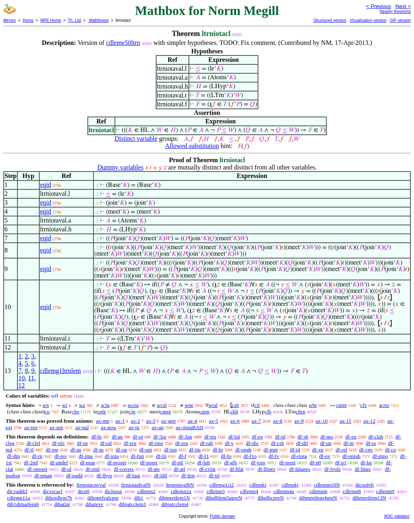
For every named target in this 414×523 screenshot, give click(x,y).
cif (257, 405)
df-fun (137, 456)
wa (82, 405)
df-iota (112, 456)
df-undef (59, 462)
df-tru (210, 437)
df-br (218, 450)
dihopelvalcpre (102, 498)
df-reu (181, 443)
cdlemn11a (18, 498)
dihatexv (94, 504)
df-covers (124, 469)
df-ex (257, 437)
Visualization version (368, 20)
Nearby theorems (395, 11)
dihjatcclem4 (174, 504)
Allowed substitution (192, 145)
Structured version (329, 20)
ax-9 (299, 421)
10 (21, 378)
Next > (403, 6)
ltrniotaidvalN (136, 485)
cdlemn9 (385, 491)
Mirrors (9, 20)
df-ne (82, 443)
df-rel (341, 450)
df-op (121, 450)
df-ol (66, 469)
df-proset (116, 462)
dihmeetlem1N (174, 498)
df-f (182, 456)
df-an (117, 437)
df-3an (185, 437)
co (46, 412)
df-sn (75, 450)
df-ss (371, 443)
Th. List (74, 20)
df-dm (13, 456)
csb (235, 405)
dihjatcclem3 (132, 504)
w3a (105, 405)
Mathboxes (98, 20)
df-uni (145, 450)
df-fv (273, 456)
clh (268, 412)
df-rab (206, 443)
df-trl (214, 475)
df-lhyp (104, 475)
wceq (133, 405)
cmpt (341, 405)
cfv (363, 405)
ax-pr (134, 427)
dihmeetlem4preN (318, 498)
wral (213, 405)
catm (204, 412)
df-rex (130, 443)
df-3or (160, 437)
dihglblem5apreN (223, 498)
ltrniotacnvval (91, 485)
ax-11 (345, 421)
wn (45, 405)
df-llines (266, 469)
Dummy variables (120, 167)
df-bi (96, 437)
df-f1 (204, 456)
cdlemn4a (284, 491)
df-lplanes (299, 469)
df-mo (326, 437)
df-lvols (332, 469)
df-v (229, 443)
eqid (45, 184)
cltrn (301, 412)
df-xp (317, 450)
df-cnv (366, 450)
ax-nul (82, 427)
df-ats (154, 469)
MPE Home (50, 20)
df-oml (92, 469)
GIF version (400, 20)
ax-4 (192, 421)
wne (189, 405)
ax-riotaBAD (189, 427)
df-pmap (43, 475)
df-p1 (340, 462)
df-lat (366, 462)
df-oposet (37, 469)
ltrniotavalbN (180, 485)
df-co (390, 450)
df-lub (203, 462)
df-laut (133, 475)
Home (28, 20)
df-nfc (58, 443)
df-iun (170, 450)
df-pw (52, 450)
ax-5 (213, 421)
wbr (313, 405)
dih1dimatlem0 (23, 504)
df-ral (106, 443)
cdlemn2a (181, 491)
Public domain (222, 516)
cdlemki (257, 485)
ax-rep (31, 427)
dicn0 (83, 491)
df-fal (234, 437)
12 (21, 385)
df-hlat (237, 469)
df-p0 (315, 462)
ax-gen (168, 421)
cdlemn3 (216, 491)
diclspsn (113, 491)
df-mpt (271, 450)
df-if (29, 450)
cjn (132, 412)
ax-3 (150, 421)
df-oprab (351, 456)
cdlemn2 (146, 491)
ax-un (158, 427)
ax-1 (120, 421)
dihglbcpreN (271, 498)
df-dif (302, 443)
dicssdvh (364, 485)
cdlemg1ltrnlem (60, 370)
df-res (61, 456)
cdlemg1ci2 (221, 485)
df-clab (375, 437)
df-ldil (160, 475)
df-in (349, 443)
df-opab (243, 450)
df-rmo (156, 443)
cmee (165, 412)
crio (385, 405)
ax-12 (369, 421)
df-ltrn (188, 475)
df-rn (37, 456)
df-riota (299, 456)
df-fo (226, 456)
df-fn (161, 456)
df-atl (179, 469)
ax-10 (322, 421)
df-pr (98, 450)
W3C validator (397, 516)
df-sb (303, 437)
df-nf (280, 437)
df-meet (287, 462)
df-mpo (380, 456)
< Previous (378, 6)
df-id (295, 450)
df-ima (86, 456)
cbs (75, 412)
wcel (162, 405)
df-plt (177, 462)
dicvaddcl (17, 491)
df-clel (33, 443)
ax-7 (256, 421)
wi (64, 405)
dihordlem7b (58, 498)
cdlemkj (290, 485)
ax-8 (277, 421)
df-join (258, 462)
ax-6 (235, 421)
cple (101, 412)
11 (31, 378)
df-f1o (250, 456)
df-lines (363, 469)
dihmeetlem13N (370, 498)
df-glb (230, 462)
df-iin (195, 450)
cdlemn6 (318, 491)
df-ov (324, 456)
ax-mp (103, 421)
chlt (234, 412)
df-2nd (31, 462)
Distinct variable (135, 138)
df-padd (74, 475)
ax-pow (108, 427)
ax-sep (56, 427)
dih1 (139, 498)
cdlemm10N (327, 485)
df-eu (350, 437)
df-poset (149, 462)
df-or (138, 437)
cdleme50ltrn (123, 42)
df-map (87, 462)
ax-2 (135, 421)
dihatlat (62, 504)
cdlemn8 (352, 491)
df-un (326, 443)
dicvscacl (52, 491)
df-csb (277, 443)
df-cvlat (207, 469)
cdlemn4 (249, 491)
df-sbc (252, 443)
